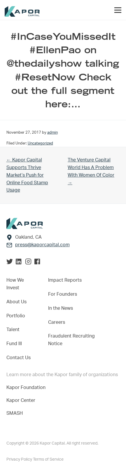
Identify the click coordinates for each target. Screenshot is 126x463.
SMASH (14, 413)
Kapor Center (22, 400)
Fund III (14, 343)
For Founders (62, 294)
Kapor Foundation (27, 387)
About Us (16, 302)
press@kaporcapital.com (42, 244)
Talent (13, 329)
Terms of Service (48, 459)
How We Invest (15, 284)
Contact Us (18, 357)
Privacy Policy (19, 459)
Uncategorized (40, 143)
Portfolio (15, 316)
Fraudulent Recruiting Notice (71, 340)
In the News (60, 308)
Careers (56, 322)
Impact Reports (65, 280)
